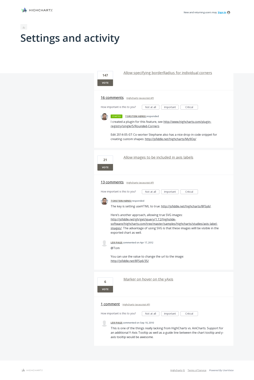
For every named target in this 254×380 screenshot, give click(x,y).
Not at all (152, 107)
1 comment (110, 303)
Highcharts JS (177, 370)
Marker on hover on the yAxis (148, 279)
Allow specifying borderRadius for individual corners (168, 72)
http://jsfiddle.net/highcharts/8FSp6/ (186, 206)
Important (171, 107)
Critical (191, 107)
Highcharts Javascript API (140, 98)
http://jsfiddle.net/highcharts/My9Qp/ (170, 139)
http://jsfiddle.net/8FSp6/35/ (130, 261)
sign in (222, 12)
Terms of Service (197, 370)
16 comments (112, 97)
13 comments (112, 182)
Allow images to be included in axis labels (158, 157)
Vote (105, 82)
